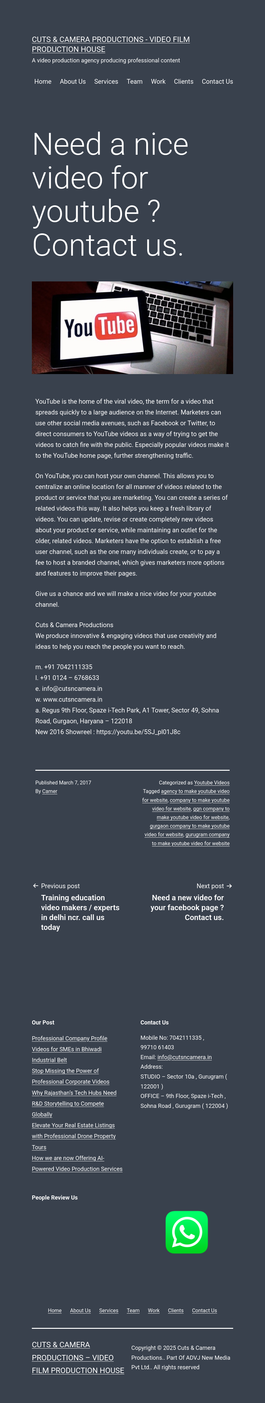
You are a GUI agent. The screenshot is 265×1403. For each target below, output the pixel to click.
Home (43, 81)
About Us (73, 81)
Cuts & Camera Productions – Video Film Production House (78, 1357)
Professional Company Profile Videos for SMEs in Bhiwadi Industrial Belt (69, 1049)
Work (158, 81)
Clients (183, 81)
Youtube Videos (212, 783)
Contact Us (217, 81)
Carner (49, 791)
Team (135, 81)
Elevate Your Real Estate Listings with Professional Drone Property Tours (74, 1136)
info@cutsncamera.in (184, 1057)
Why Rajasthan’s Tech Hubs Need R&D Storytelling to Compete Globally (74, 1103)
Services (106, 81)
